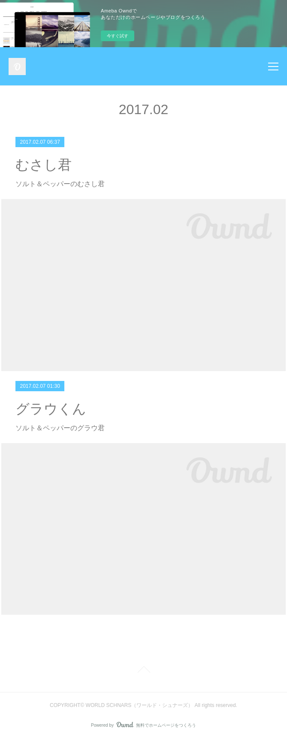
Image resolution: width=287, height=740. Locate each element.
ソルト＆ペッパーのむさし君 (60, 183)
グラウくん (50, 409)
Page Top (143, 671)
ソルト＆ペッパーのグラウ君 (60, 428)
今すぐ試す (117, 35)
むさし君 (43, 164)
